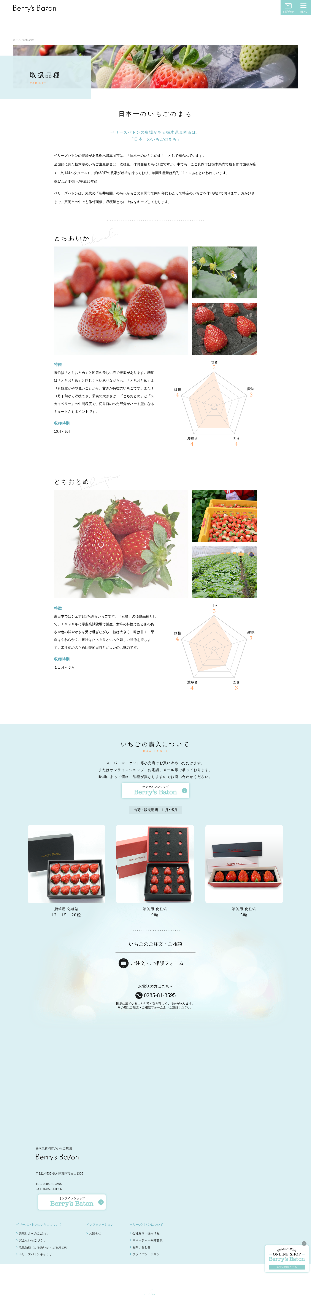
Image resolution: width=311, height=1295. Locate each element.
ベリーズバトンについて (146, 1205)
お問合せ (288, 11)
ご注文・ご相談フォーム (157, 944)
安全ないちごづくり (32, 1221)
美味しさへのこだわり (34, 1214)
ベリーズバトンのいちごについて (39, 1205)
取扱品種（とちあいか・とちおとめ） (44, 1228)
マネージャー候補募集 (147, 1221)
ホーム (17, 20)
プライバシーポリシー (147, 1235)
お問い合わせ (141, 1228)
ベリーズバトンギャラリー (37, 1235)
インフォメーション (100, 1205)
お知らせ (95, 1214)
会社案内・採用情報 (146, 1214)
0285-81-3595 (160, 976)
